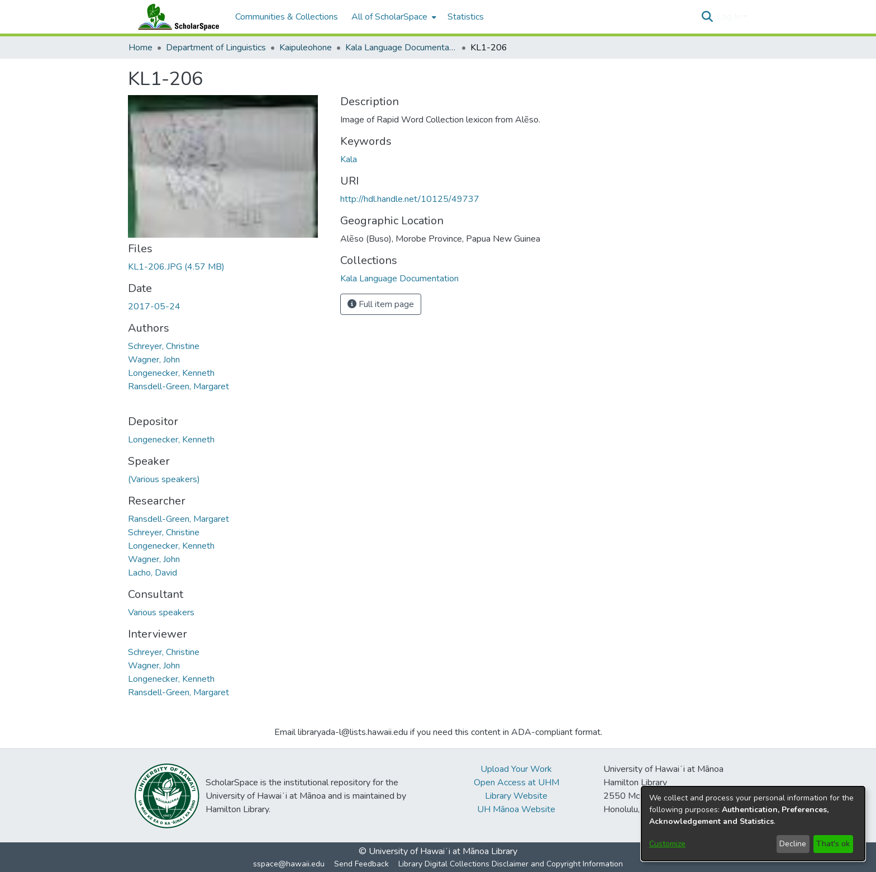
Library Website (516, 796)
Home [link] (140, 47)
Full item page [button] (380, 304)
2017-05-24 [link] (154, 306)
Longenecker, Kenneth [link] (171, 373)
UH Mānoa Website (516, 809)
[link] (176, 267)
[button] (707, 16)
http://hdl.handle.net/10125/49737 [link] (409, 199)
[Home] (176, 17)
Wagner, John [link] (154, 359)
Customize (667, 843)
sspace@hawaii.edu (289, 864)
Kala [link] (348, 159)
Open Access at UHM (516, 782)
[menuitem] (392, 17)
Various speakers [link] (161, 612)
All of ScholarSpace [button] (389, 17)
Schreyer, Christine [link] (163, 346)
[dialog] (753, 823)
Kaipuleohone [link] (305, 47)
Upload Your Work (516, 769)
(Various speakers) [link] (164, 479)
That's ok (833, 843)
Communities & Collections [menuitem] (286, 17)
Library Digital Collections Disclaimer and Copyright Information (510, 864)
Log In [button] (730, 17)
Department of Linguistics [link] (216, 47)
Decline (792, 843)
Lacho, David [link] (152, 573)
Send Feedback (361, 864)
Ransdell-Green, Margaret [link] (178, 386)
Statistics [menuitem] (465, 17)
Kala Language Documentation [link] (401, 47)
